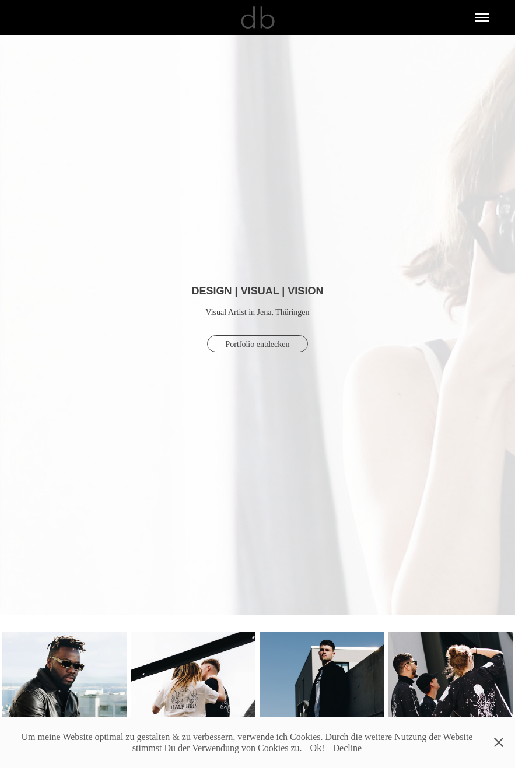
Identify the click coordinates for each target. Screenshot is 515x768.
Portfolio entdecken (257, 344)
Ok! (317, 748)
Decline (347, 748)
